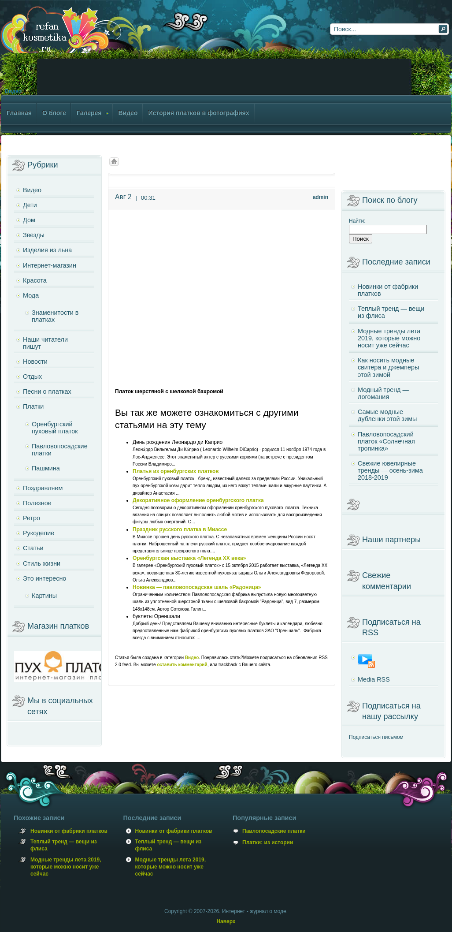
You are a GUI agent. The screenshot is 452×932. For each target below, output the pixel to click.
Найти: (357, 221)
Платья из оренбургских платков (176, 471)
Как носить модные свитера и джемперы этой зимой (388, 367)
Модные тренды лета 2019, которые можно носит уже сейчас (389, 338)
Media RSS (374, 679)
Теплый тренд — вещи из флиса (391, 312)
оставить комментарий (182, 664)
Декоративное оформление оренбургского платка (198, 500)
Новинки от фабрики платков (388, 290)
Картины (44, 595)
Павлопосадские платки (274, 831)
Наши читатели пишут (45, 343)
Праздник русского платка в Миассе (180, 529)
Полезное (37, 503)
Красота (35, 280)
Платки (33, 406)
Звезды (33, 235)
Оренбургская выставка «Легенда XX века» (189, 558)
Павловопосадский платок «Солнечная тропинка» (386, 441)
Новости (35, 361)
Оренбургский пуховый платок (55, 428)
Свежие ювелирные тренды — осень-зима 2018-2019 (390, 470)
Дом (29, 220)
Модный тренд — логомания (383, 393)
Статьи (33, 548)
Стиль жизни (41, 563)
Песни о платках (47, 391)
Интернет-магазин (49, 265)
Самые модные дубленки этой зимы (387, 415)
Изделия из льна (47, 250)
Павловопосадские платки (60, 450)
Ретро (31, 518)
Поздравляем (43, 488)
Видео (13, 91)
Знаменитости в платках (55, 316)
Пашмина (46, 468)
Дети (30, 205)
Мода (31, 295)
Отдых (32, 376)
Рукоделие (38, 533)
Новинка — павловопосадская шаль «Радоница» (197, 587)
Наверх (225, 921)
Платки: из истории (267, 842)
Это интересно (44, 578)
